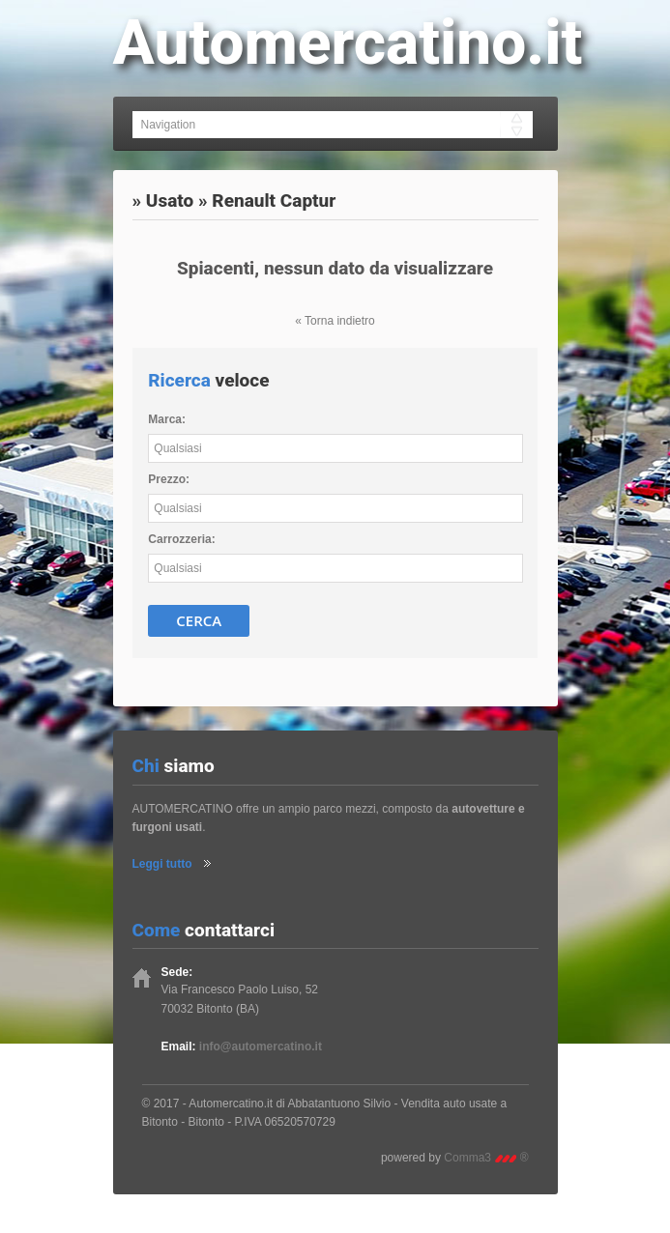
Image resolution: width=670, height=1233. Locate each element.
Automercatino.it (348, 43)
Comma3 (486, 1157)
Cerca (198, 620)
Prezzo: (168, 479)
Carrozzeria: (181, 539)
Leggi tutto (162, 864)
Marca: (167, 419)
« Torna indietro (335, 321)
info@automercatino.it (260, 1046)
